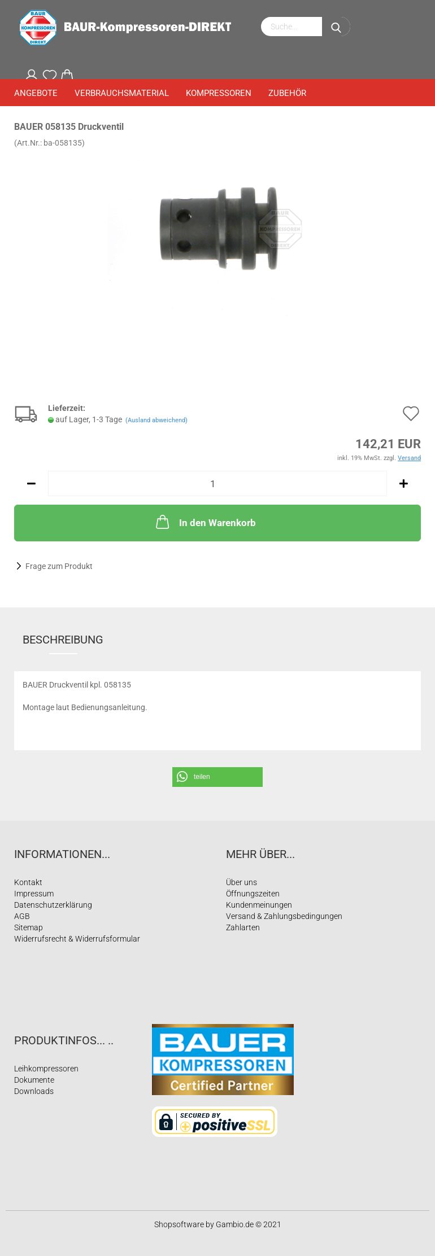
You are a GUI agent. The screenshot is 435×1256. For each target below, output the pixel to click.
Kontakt (28, 882)
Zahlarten (243, 927)
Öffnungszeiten (253, 893)
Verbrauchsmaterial (122, 93)
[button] (217, 777)
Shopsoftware (179, 1224)
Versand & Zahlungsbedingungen (284, 916)
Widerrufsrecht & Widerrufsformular (77, 938)
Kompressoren (218, 93)
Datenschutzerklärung (53, 904)
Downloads (34, 1091)
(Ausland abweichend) (156, 420)
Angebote (36, 93)
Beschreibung (63, 639)
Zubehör (287, 93)
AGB (22, 916)
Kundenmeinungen (259, 904)
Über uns (241, 882)
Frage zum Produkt (59, 566)
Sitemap (28, 927)
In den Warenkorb (205, 522)
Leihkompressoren (46, 1068)
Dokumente (34, 1079)
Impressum (34, 893)
